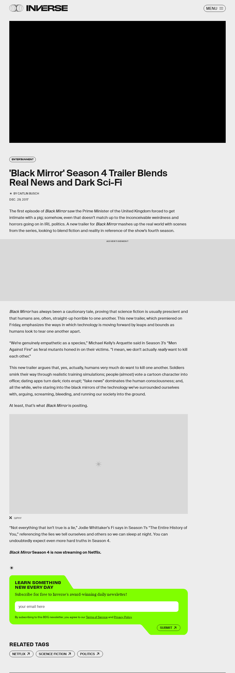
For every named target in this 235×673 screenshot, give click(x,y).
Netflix (18, 654)
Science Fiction (52, 654)
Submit (166, 628)
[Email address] (97, 606)
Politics (87, 654)
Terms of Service (97, 617)
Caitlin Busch (28, 193)
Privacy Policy (123, 617)
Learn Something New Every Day (38, 584)
